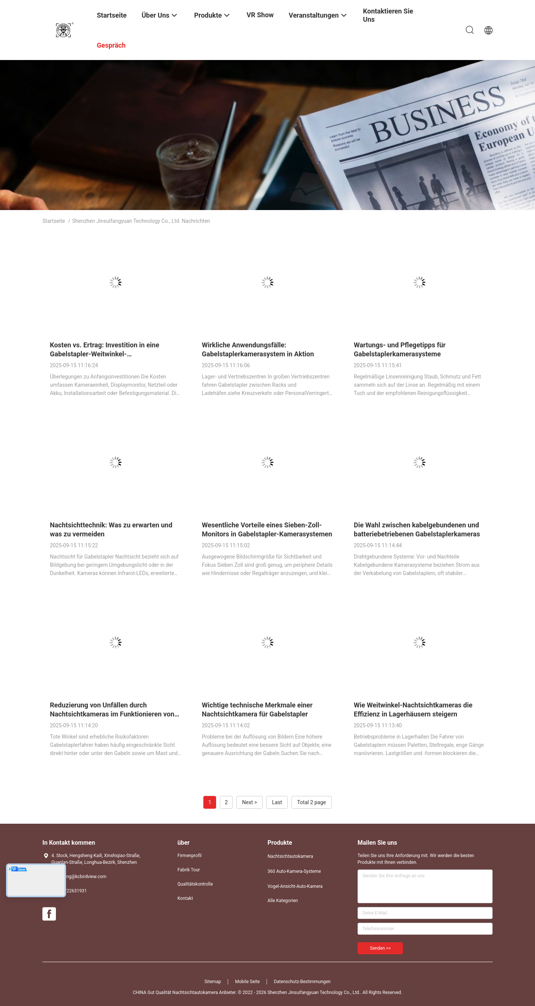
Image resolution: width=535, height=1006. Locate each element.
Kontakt (185, 898)
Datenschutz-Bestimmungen (302, 981)
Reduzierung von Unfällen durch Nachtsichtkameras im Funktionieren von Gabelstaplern (112, 714)
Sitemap (212, 981)
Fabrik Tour (188, 869)
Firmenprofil (189, 855)
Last (277, 802)
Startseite (53, 221)
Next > (249, 802)
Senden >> (380, 948)
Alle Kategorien (283, 900)
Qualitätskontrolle (195, 884)
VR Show (260, 15)
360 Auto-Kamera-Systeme (294, 871)
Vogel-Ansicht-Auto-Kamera (295, 886)
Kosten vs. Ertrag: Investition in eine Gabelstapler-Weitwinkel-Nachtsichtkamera (104, 354)
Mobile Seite (247, 981)
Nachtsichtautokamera (290, 856)
